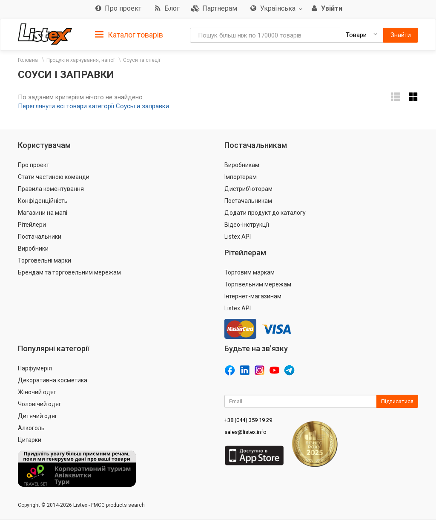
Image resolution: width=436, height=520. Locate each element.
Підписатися (397, 401)
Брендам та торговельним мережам (69, 272)
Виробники (33, 248)
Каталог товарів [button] (129, 34)
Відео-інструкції (246, 224)
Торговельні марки (44, 260)
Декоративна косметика (52, 380)
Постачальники (39, 236)
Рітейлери (32, 224)
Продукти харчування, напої (80, 60)
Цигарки (29, 439)
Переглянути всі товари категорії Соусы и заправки (93, 106)
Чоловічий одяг (39, 404)
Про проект (33, 165)
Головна (28, 60)
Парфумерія (35, 368)
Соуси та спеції (141, 60)
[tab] (129, 34)
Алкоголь (31, 428)
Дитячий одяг (37, 416)
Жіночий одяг (37, 392)
